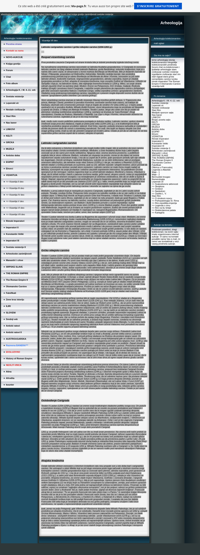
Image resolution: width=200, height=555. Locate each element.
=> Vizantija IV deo (15, 195)
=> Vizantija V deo (15, 201)
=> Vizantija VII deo (15, 214)
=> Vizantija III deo (15, 188)
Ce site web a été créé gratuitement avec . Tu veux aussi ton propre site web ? (100, 6)
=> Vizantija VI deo (15, 208)
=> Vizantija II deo (14, 181)
